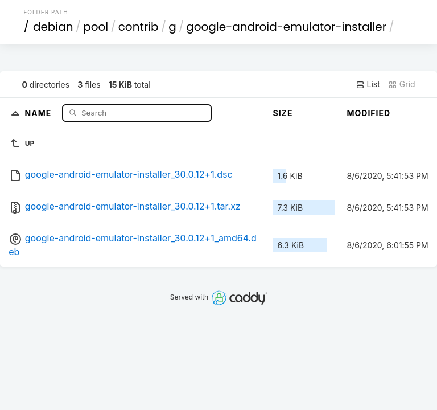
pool (95, 27)
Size (282, 113)
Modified (368, 113)
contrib (138, 27)
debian (53, 27)
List (368, 84)
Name (39, 112)
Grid (401, 84)
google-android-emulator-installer (286, 27)
